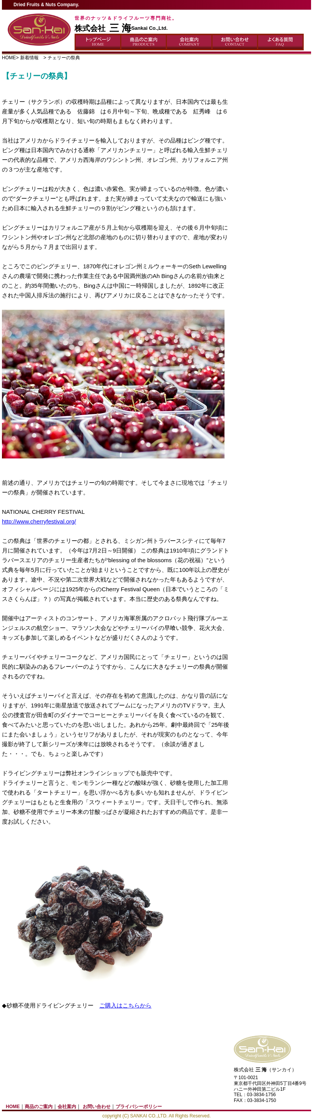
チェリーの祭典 (64, 57)
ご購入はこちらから (125, 1005)
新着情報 (31, 57)
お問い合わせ (97, 1106)
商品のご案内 (39, 1106)
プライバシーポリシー (139, 1106)
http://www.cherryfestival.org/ (39, 521)
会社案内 (67, 1106)
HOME (9, 57)
